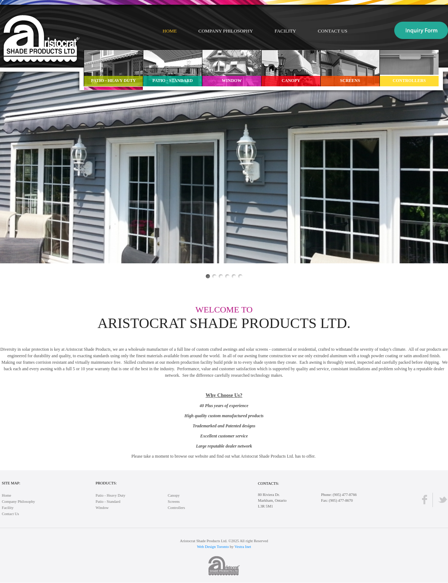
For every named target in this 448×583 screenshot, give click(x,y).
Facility (285, 31)
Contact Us (332, 31)
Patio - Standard (108, 502)
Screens (174, 502)
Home (170, 31)
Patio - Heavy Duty (111, 495)
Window (102, 508)
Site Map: (11, 483)
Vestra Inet (242, 547)
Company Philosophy (225, 31)
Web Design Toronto (213, 547)
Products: (106, 483)
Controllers (176, 508)
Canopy (174, 495)
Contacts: (268, 483)
